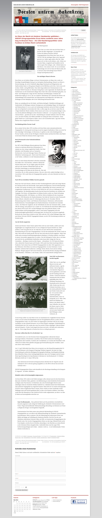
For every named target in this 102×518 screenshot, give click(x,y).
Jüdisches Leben (75, 136)
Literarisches (74, 190)
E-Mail (16, 478)
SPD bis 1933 (76, 215)
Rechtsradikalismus (77, 252)
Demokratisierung (76, 105)
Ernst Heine (33, 437)
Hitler (73, 133)
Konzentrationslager (76, 159)
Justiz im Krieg (76, 171)
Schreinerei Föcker (55, 437)
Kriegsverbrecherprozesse (78, 115)
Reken (73, 225)
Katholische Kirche (77, 229)
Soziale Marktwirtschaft (78, 120)
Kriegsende (75, 173)
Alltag (74, 101)
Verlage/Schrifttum (75, 272)
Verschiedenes (75, 273)
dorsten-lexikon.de (56, 501)
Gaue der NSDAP (76, 203)
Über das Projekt (37, 24)
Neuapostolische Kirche (78, 233)
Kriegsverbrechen (76, 177)
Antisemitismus (76, 137)
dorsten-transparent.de (57, 500)
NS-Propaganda (75, 197)
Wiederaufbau (76, 123)
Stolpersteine (75, 255)
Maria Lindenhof (76, 232)
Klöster (74, 230)
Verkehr (73, 271)
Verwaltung (75, 121)
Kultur (73, 189)
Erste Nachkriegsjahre (76, 100)
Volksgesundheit (75, 276)
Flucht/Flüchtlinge (76, 110)
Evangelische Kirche (77, 227)
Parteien (73, 212)
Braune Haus (18, 437)
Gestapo (73, 127)
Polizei (73, 219)
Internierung (75, 113)
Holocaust (75, 147)
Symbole (75, 210)
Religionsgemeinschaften (77, 226)
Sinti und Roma (75, 262)
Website (17, 482)
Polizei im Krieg (76, 183)
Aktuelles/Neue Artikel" (76, 46)
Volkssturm (75, 186)
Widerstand (74, 279)
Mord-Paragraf (75, 193)
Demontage (75, 107)
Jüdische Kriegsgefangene (78, 170)
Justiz (74, 114)
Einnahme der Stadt (77, 167)
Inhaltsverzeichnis (67, 24)
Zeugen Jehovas (76, 235)
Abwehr (74, 161)
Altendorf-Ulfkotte (61, 436)
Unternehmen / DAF (76, 268)
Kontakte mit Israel (77, 249)
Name (16, 473)
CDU (22, 437)
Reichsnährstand (75, 223)
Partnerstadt (74, 216)
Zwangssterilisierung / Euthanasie (79, 278)
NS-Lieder (74, 196)
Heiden (73, 131)
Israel (74, 148)
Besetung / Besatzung (77, 104)
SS (73, 209)
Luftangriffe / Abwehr (77, 179)
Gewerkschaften (75, 128)
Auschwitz (75, 138)
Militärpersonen (76, 180)
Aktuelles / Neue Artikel (26, 24)
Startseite (17, 24)
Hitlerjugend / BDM (76, 134)
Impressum (75, 24)
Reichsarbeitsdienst (77, 206)
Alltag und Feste (75, 91)
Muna (74, 181)
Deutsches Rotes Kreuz (76, 97)
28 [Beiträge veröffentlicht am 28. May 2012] (14, 511)
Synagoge (75, 156)
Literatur (45, 24)
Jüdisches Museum (77, 248)
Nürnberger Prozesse (77, 117)
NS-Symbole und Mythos (77, 199)
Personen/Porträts (37, 436)
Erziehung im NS (75, 124)
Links (60, 24)
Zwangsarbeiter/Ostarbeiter (78, 187)
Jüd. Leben (75, 246)
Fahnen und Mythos (77, 169)
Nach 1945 (75, 153)
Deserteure (75, 166)
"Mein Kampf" (75, 90)
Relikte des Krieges (77, 253)
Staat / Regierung (75, 265)
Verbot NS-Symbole (77, 256)
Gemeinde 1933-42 (77, 146)
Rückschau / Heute (75, 236)
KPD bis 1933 (76, 213)
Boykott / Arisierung (77, 140)
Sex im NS (74, 259)
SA (74, 207)
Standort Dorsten (76, 184)
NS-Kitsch (74, 194)
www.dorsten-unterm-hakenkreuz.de (24, 4)
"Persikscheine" (53, 436)
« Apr (15, 512)
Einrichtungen (76, 143)
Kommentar (17, 455)
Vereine (73, 269)
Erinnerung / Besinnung (78, 242)
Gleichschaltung (75, 130)
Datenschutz (82, 24)
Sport (73, 263)
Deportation (75, 141)
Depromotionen (75, 95)
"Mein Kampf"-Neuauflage (78, 237)
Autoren (56, 24)
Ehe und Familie (75, 98)
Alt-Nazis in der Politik (77, 239)
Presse (73, 220)
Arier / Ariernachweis (76, 92)
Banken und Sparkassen (76, 94)
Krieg (73, 160)
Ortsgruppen (29, 436)
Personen (75, 154)
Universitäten (74, 266)
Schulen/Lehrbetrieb (76, 258)
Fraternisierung (76, 111)
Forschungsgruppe (76, 243)
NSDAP (25, 436)
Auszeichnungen (76, 164)
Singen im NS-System (76, 260)
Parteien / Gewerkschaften (78, 118)
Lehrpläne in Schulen (77, 250)
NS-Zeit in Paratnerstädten (77, 200)
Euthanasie (74, 125)
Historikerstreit (76, 245)
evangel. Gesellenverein (42, 437)
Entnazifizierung (27, 437)
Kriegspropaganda (76, 176)
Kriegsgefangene (76, 174)
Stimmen (50, 24)
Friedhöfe (75, 144)
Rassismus (74, 222)
